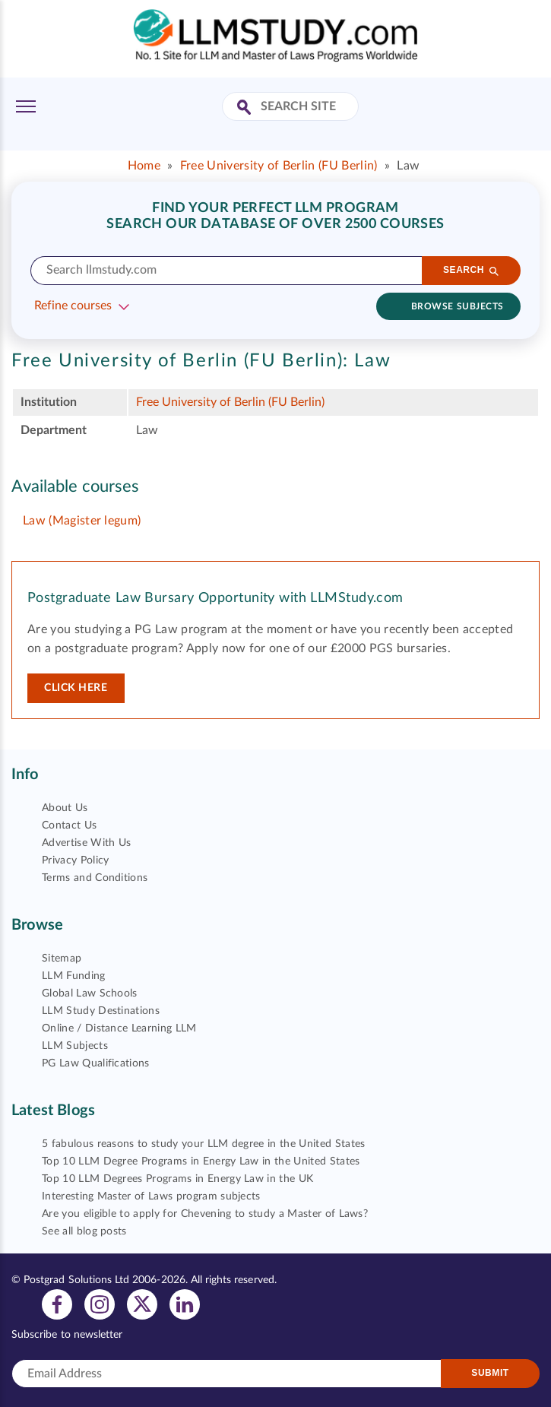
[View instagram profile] (99, 1304)
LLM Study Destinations (101, 1011)
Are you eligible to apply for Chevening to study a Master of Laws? (205, 1214)
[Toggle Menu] (25, 106)
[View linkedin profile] (184, 1304)
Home (144, 166)
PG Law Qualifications (96, 1063)
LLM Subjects (75, 1046)
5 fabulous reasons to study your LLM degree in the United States (203, 1144)
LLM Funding (74, 976)
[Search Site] (246, 108)
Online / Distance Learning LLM (119, 1028)
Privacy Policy (75, 860)
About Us (65, 808)
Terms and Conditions (94, 878)
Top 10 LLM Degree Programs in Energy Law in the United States (201, 1161)
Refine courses (73, 305)
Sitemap (61, 958)
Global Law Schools (90, 993)
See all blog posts (84, 1231)
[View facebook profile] (57, 1304)
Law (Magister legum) (82, 521)
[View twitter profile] (142, 1304)
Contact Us (69, 825)
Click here (76, 688)
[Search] (471, 270)
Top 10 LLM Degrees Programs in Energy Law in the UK (177, 1179)
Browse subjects (457, 306)
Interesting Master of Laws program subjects (151, 1196)
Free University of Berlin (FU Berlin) (279, 166)
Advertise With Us (86, 843)
